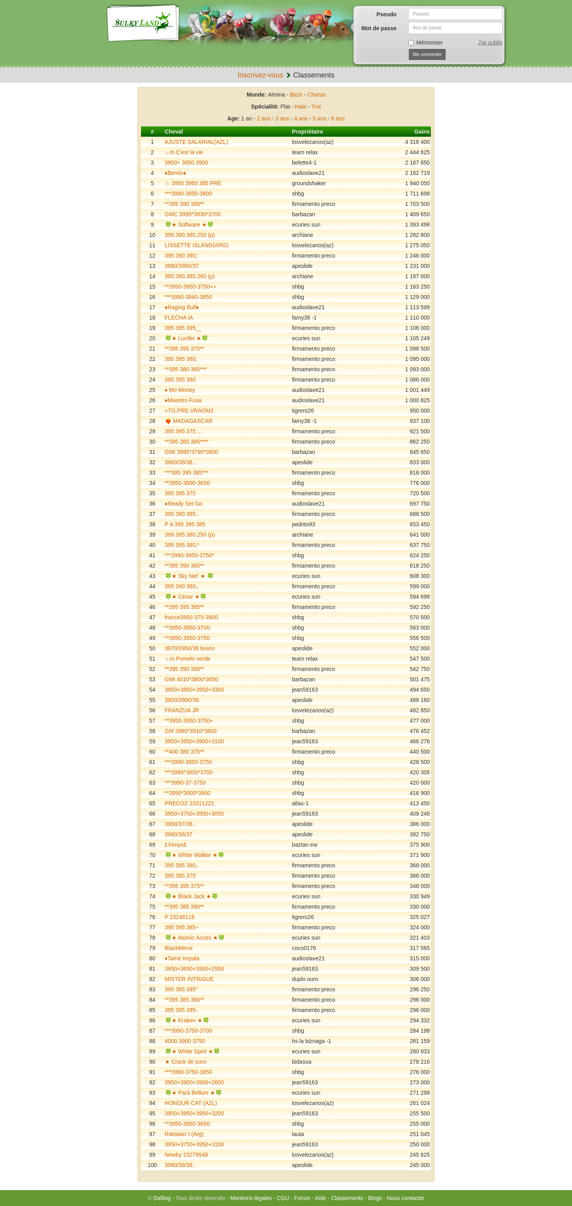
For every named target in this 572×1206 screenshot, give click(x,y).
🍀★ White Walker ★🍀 (195, 855)
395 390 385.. (182, 514)
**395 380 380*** (186, 369)
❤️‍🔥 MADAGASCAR (189, 421)
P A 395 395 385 (185, 524)
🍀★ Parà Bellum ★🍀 (193, 1093)
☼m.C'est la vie (184, 152)
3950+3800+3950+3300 (194, 689)
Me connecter (427, 54)
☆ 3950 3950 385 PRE (193, 183)
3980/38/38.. (180, 1165)
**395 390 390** (185, 669)
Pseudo (387, 14)
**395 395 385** (185, 607)
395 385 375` (181, 876)
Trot (316, 106)
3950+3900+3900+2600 (194, 1082)
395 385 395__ (183, 328)
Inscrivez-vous (260, 75)
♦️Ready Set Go (184, 503)
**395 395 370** (185, 348)
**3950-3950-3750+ (189, 720)
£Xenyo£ (176, 844)
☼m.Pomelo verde (188, 658)
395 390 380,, (182, 586)
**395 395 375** (185, 886)
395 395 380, (181, 359)
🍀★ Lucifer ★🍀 (187, 338)
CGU (283, 1198)
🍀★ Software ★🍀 (189, 224)
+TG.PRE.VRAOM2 (189, 410)
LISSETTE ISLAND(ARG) (196, 245)
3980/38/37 (179, 834)
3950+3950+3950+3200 (194, 1113)
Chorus (316, 94)
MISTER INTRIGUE (189, 979)
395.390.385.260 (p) (190, 276)
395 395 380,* (182, 545)
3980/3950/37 (182, 266)
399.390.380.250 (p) (190, 235)
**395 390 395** (185, 204)
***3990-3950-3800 (188, 193)
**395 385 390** (185, 907)
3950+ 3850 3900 (186, 162)
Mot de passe (379, 28)
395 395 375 (180, 493)
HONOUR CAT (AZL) (191, 1103)
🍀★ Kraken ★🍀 (187, 1020)
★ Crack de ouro (186, 1062)
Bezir (296, 94)
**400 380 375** (185, 751)
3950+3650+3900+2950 (194, 969)
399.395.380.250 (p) (190, 534)
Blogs (375, 1198)
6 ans (338, 118)
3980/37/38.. (180, 824)
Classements (347, 1198)
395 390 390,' (181, 255)
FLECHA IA (179, 317)
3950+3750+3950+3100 (194, 1144)
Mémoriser (425, 42)
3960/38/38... (181, 462)
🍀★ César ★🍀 (186, 596)
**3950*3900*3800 (188, 793)
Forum (302, 1198)
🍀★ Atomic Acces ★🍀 (195, 938)
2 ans (264, 118)
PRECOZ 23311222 (189, 803)
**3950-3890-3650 (187, 483)
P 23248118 (180, 917)
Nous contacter (405, 1198)
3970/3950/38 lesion (190, 648)
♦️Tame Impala (182, 958)
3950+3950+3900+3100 (194, 741)
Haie (301, 106)
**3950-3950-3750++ (190, 286)
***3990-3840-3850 (188, 297)
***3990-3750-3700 (188, 1031)
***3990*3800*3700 (189, 772)
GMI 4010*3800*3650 (191, 679)
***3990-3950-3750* (189, 555)
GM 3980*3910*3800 (191, 731)
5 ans (319, 118)
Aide (320, 1198)
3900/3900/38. (183, 700)
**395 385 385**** (187, 441)
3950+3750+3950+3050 (194, 813)
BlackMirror (179, 948)
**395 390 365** (185, 565)
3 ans (282, 118)
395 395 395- (181, 1010)
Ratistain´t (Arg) (184, 1134)
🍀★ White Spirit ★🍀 (192, 1051)
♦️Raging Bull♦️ (182, 307)
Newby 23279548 (186, 1155)
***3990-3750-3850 (188, 1072)
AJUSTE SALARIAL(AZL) (196, 142)
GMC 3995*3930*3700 (193, 214)
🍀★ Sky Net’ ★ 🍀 (189, 576)
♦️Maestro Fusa (183, 400)
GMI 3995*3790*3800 (191, 452)
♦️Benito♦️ (175, 173)
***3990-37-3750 (185, 782)
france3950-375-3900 (191, 617)
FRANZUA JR (182, 710)
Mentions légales (251, 1198)
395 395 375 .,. (183, 431)
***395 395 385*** (187, 472)
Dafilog (162, 1198)
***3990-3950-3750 (188, 762)
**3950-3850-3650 (187, 1124)
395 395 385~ (182, 927)
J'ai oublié (490, 42)
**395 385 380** (185, 1000)
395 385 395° (181, 989)
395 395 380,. (182, 865)
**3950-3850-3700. (188, 627)
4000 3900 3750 (185, 1041)
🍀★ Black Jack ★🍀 (191, 896)
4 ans (300, 118)
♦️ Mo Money (180, 390)
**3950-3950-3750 (187, 638)
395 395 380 (180, 379)
